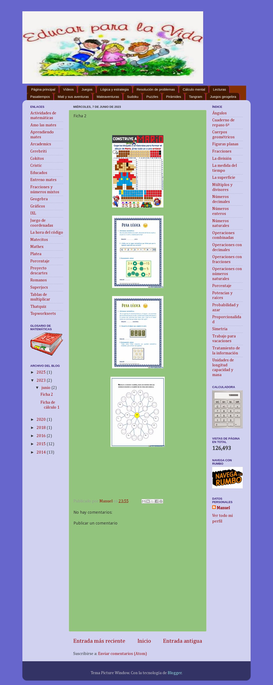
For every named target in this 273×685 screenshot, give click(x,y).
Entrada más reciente (99, 641)
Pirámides (173, 97)
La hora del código (46, 233)
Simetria (219, 329)
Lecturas (219, 89)
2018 (42, 428)
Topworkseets (43, 314)
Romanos (38, 280)
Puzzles (152, 97)
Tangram (195, 97)
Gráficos (37, 206)
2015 (42, 444)
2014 (42, 452)
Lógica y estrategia (114, 89)
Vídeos (68, 89)
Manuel (223, 508)
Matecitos (39, 240)
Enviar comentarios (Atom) (122, 654)
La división (221, 159)
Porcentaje (39, 261)
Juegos (87, 89)
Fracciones (221, 151)
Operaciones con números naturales (227, 274)
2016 (42, 436)
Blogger (175, 673)
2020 (42, 420)
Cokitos (37, 159)
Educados (38, 173)
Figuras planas (225, 144)
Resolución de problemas (156, 89)
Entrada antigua (182, 641)
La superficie (223, 178)
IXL (33, 213)
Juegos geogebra (223, 97)
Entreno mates (43, 180)
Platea (35, 254)
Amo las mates (43, 125)
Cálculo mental (194, 89)
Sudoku (133, 97)
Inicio (144, 641)
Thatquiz (38, 307)
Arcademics (40, 144)
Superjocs (39, 287)
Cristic (36, 166)
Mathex (37, 247)
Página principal (43, 89)
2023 (42, 381)
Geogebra (39, 199)
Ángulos (219, 113)
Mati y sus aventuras (73, 97)
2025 (42, 372)
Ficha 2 (46, 395)
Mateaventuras (108, 97)
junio (46, 388)
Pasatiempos (40, 97)
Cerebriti (38, 151)
